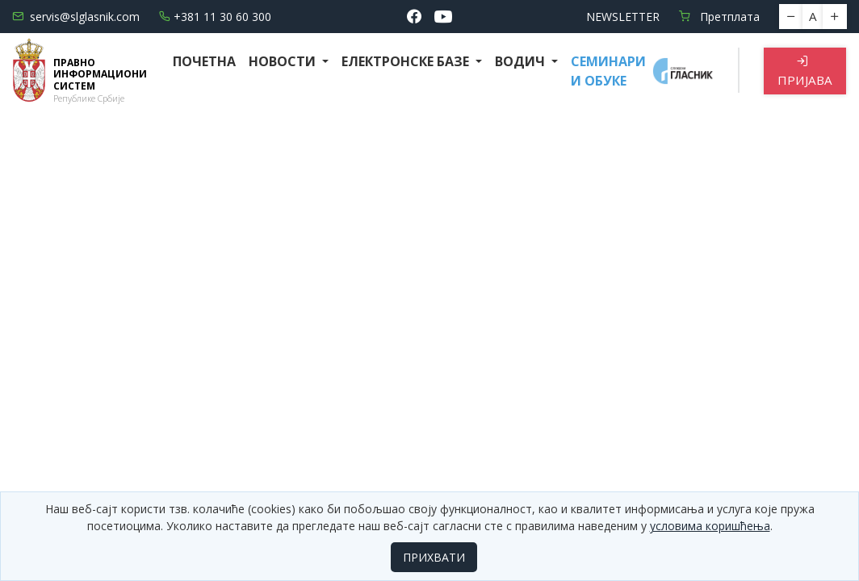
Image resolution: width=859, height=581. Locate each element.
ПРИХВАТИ (434, 557)
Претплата (719, 16)
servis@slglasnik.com (76, 16)
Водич (521, 61)
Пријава (804, 71)
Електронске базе (407, 61)
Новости (284, 61)
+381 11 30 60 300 (215, 16)
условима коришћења (710, 525)
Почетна (204, 61)
